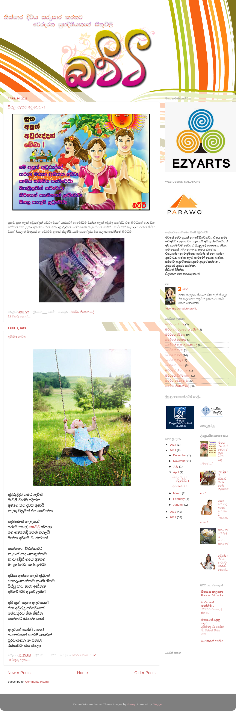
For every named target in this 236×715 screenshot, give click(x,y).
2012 (173, 511)
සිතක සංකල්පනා (212, 591)
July (176, 466)
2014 (173, 444)
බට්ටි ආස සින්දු (175, 324)
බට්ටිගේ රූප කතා (177, 370)
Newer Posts (19, 672)
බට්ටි (185, 289)
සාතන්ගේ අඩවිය (212, 641)
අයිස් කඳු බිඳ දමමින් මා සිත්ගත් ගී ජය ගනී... (212, 630)
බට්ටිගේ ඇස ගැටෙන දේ (181, 345)
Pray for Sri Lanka (212, 595)
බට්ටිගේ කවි (173, 355)
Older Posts (145, 672)
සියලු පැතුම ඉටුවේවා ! (26, 107)
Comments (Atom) (37, 681)
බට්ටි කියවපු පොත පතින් (181, 329)
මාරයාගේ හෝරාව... (207, 604)
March (177, 493)
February (179, 498)
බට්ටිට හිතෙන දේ (82, 312)
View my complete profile (181, 308)
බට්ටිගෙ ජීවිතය (175, 334)
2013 (173, 450)
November (180, 461)
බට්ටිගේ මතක (174, 365)
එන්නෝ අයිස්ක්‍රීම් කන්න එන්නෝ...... (223, 538)
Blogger (158, 704)
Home (82, 672)
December (180, 455)
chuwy (131, 704)
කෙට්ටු (34, 527)
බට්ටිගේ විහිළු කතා (178, 375)
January (178, 504)
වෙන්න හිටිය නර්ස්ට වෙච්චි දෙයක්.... (223, 564)
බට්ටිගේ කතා (174, 350)
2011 (173, 517)
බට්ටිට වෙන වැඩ (176, 380)
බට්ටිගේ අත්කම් (175, 339)
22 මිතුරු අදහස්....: (19, 316)
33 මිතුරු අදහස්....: (19, 660)
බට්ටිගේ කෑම (174, 360)
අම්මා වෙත (17, 337)
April (176, 472)
